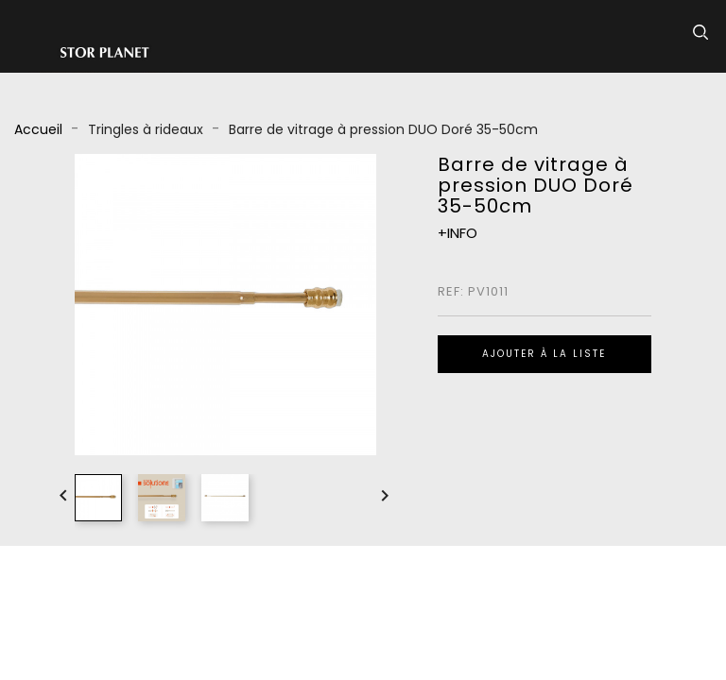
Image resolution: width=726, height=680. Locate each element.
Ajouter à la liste (544, 354)
